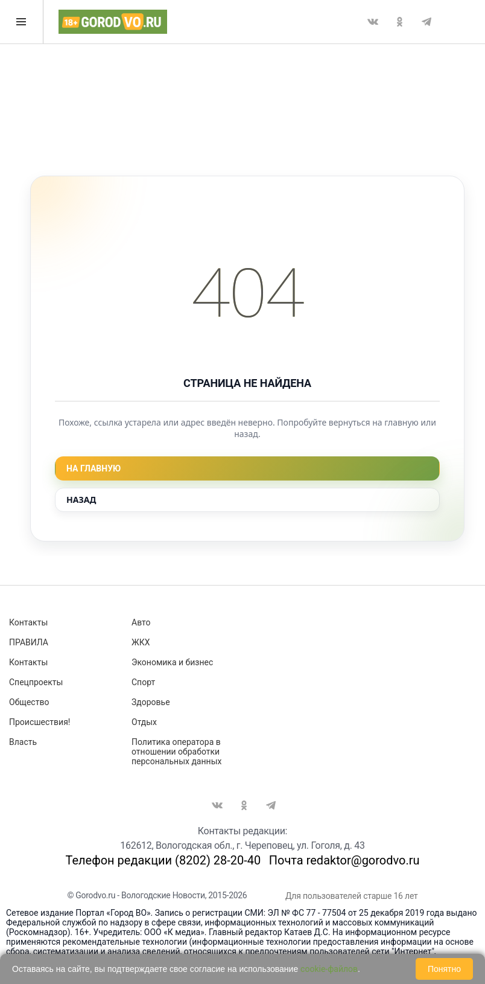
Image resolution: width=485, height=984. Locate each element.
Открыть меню (21, 21)
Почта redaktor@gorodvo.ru (344, 860)
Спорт (143, 682)
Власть (23, 742)
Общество (29, 702)
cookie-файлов (329, 969)
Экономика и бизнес (172, 662)
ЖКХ (141, 642)
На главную (93, 468)
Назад (81, 499)
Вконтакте (373, 22)
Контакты (28, 622)
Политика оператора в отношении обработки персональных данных (176, 751)
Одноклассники (399, 22)
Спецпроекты (36, 682)
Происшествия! (39, 722)
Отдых (144, 722)
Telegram (426, 22)
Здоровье (151, 702)
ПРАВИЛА (28, 642)
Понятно (444, 969)
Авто (141, 622)
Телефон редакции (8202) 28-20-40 (163, 860)
